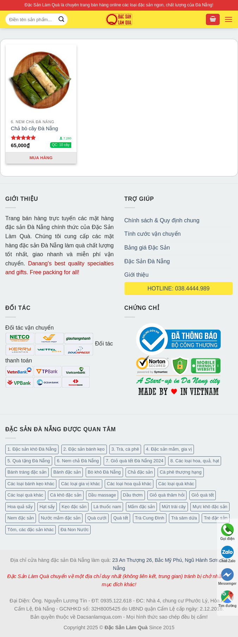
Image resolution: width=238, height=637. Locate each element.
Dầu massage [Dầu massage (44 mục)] (102, 495)
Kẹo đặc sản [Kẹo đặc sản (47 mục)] (74, 506)
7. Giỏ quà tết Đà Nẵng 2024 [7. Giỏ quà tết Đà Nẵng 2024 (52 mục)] (135, 460)
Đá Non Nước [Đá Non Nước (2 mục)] (75, 529)
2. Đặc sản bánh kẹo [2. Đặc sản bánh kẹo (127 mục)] (84, 449)
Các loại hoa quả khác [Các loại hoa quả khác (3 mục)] (129, 483)
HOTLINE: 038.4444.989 (178, 289)
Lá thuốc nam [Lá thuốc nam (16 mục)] (107, 506)
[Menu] (228, 19)
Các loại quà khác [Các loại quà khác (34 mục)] (176, 483)
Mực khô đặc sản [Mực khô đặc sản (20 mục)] (210, 506)
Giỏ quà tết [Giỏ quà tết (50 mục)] (202, 495)
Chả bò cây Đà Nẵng (34, 128)
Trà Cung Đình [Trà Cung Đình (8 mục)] (149, 518)
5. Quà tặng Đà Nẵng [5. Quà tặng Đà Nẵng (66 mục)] (28, 460)
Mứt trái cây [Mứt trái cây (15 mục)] (174, 506)
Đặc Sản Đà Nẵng (147, 261)
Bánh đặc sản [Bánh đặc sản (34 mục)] (67, 472)
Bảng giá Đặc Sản (147, 248)
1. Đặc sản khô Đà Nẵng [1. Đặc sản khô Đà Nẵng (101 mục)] (31, 449)
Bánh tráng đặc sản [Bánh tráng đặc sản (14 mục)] (27, 472)
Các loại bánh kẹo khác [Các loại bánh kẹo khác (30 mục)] (30, 483)
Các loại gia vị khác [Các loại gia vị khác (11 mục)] (80, 483)
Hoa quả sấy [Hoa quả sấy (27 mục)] (20, 506)
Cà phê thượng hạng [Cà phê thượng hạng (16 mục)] (181, 472)
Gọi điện (227, 532)
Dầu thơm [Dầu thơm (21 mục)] (133, 495)
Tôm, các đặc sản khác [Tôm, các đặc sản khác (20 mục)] (30, 529)
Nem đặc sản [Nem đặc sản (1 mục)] (20, 518)
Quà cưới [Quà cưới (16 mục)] (96, 518)
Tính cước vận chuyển (152, 234)
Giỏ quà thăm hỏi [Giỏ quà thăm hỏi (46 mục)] (166, 495)
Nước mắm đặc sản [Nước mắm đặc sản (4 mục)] (61, 518)
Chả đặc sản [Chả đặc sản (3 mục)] (140, 472)
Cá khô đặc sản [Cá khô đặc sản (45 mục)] (65, 495)
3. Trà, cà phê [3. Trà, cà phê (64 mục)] (125, 449)
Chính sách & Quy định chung (162, 220)
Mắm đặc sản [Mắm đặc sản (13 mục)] (141, 506)
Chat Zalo (227, 554)
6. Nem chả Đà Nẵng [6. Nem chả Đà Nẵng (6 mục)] (78, 460)
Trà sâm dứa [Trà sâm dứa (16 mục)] (184, 518)
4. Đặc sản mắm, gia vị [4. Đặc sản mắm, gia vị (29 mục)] (169, 449)
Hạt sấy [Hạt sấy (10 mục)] (47, 506)
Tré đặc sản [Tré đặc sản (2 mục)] (215, 518)
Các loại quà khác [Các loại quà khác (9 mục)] (25, 495)
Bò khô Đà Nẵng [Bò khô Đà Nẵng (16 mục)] (104, 472)
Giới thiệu (136, 275)
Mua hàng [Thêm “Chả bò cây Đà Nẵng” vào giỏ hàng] (41, 158)
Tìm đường (227, 599)
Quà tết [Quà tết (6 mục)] (120, 518)
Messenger (227, 576)
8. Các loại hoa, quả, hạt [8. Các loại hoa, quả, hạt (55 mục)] (194, 460)
